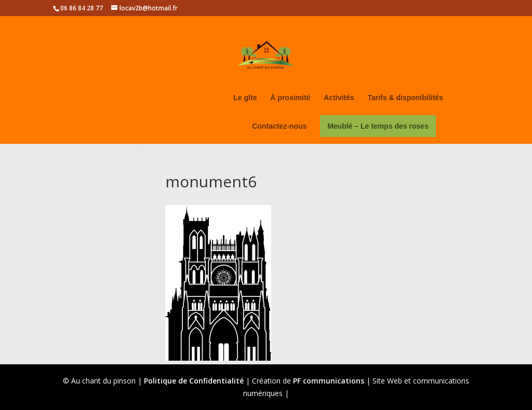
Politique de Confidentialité (194, 381)
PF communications (328, 381)
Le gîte (245, 98)
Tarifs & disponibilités (405, 98)
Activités (339, 98)
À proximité (290, 98)
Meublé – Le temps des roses (378, 126)
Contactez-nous (279, 126)
